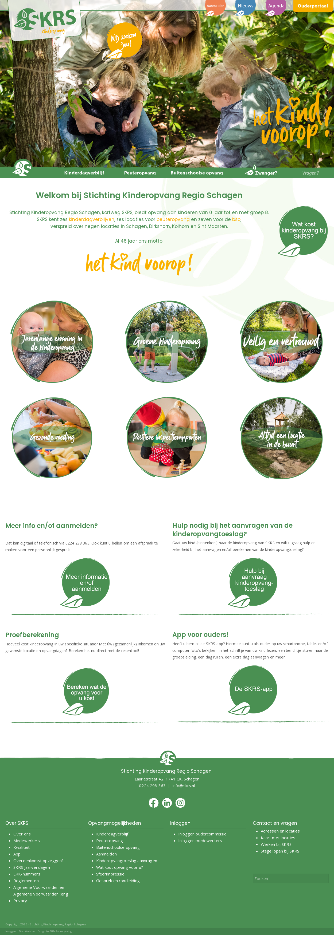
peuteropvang (173, 219)
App (17, 854)
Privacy (20, 900)
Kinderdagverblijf (112, 834)
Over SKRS (16, 823)
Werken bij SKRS (276, 844)
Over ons (22, 834)
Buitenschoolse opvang (118, 847)
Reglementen (26, 880)
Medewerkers (26, 840)
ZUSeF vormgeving (60, 931)
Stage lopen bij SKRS (280, 851)
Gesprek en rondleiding (118, 880)
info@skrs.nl (184, 785)
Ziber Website (26, 931)
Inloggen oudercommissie (202, 834)
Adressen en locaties (280, 831)
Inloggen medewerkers (200, 840)
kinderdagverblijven (91, 219)
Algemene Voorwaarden (36, 887)
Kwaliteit (21, 847)
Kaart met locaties (278, 837)
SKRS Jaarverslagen (31, 867)
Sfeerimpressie (110, 874)
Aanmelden (107, 854)
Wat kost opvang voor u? (119, 867)
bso (236, 219)
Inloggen (10, 931)
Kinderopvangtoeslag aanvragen (126, 860)
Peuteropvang (109, 840)
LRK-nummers (26, 874)
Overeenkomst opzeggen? (38, 860)
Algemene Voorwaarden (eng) (41, 894)
